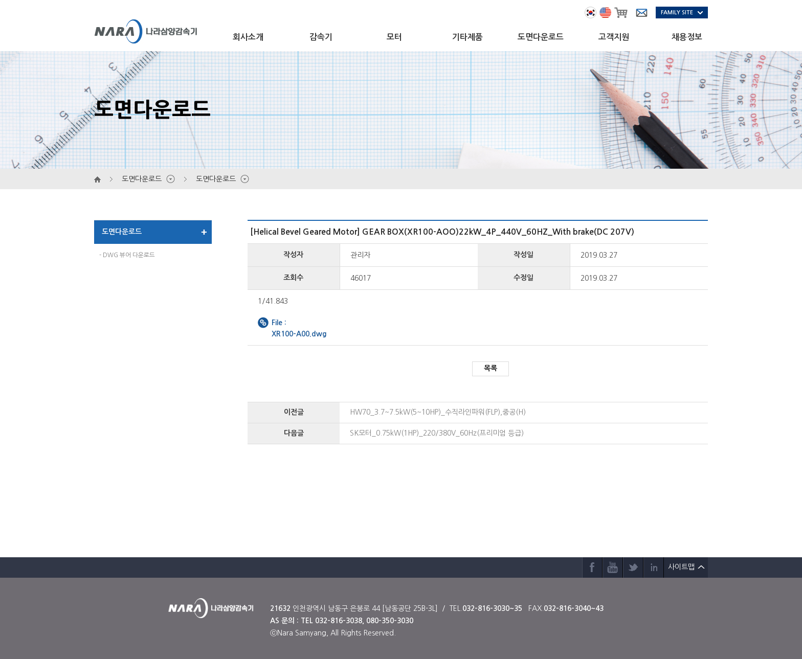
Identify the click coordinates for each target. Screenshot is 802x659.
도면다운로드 (541, 37)
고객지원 (613, 37)
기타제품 (467, 37)
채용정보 (687, 37)
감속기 (320, 37)
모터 (394, 37)
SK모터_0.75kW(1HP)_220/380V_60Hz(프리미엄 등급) (437, 433)
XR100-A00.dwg (299, 333)
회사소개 (248, 37)
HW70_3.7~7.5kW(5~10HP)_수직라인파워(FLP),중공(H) (438, 412)
